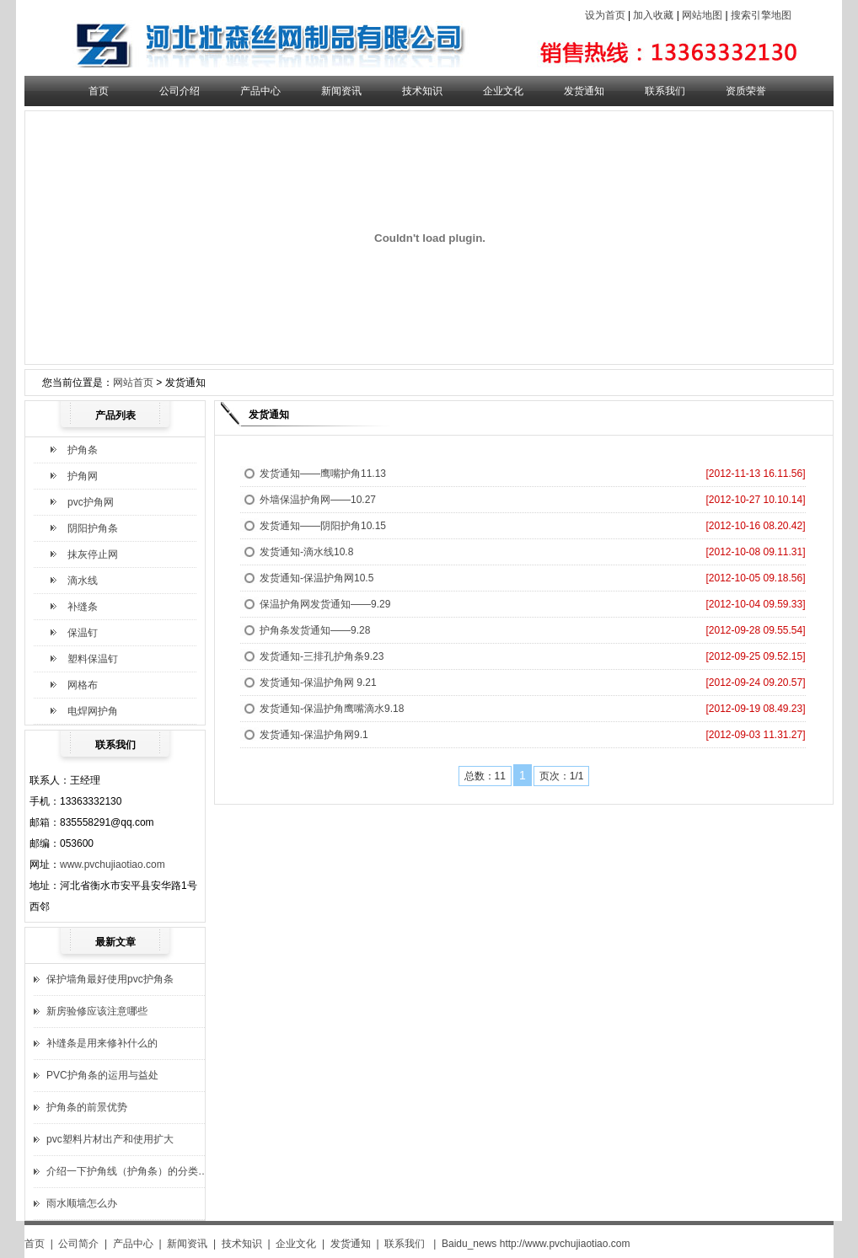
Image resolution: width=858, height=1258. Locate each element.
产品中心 (260, 91)
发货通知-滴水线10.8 (306, 552)
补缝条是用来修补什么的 (102, 1043)
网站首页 (133, 382)
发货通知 (584, 91)
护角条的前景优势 (86, 1107)
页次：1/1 (561, 776)
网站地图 (702, 15)
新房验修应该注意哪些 (96, 1011)
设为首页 (605, 15)
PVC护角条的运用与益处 (102, 1075)
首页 (98, 91)
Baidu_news (469, 1244)
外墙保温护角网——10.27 (318, 500)
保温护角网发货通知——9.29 (325, 604)
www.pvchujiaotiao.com (112, 864)
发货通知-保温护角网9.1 (314, 735)
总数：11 (485, 776)
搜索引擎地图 (761, 15)
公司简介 (78, 1244)
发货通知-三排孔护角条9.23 (321, 656)
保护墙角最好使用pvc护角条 (110, 979)
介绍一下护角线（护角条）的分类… (127, 1171)
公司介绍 (179, 91)
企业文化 (503, 91)
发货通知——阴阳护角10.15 (323, 526)
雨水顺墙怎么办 (81, 1203)
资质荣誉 (746, 91)
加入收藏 (653, 15)
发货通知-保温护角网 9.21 (318, 682)
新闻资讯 (341, 91)
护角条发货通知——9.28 (315, 630)
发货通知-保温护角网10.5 (316, 578)
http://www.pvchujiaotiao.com (565, 1244)
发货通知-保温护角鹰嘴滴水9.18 (332, 709)
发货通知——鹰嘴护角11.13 (323, 473)
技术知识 (422, 91)
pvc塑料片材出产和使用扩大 (110, 1139)
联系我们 (665, 91)
